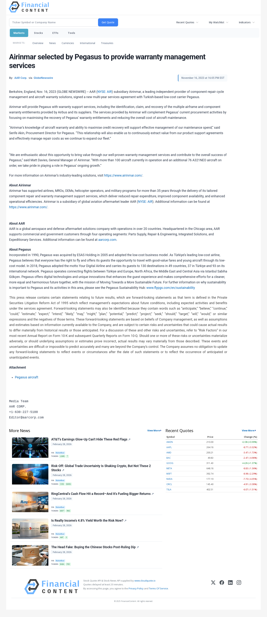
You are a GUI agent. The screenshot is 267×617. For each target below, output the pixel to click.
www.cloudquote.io (145, 588)
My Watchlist (216, 22)
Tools (71, 33)
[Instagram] (239, 594)
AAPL (169, 447)
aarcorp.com (107, 240)
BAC (168, 457)
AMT (62, 542)
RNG (69, 514)
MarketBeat (60, 453)
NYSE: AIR (104, 92)
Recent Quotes (185, 22)
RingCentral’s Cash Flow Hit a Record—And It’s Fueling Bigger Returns (103, 497)
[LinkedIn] (230, 594)
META (169, 468)
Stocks (38, 33)
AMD (168, 452)
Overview (37, 43)
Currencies (68, 43)
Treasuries (107, 43)
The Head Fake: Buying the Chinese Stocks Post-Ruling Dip (95, 553)
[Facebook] (222, 594)
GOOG (169, 463)
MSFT (63, 514)
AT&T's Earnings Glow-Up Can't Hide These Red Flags (91, 440)
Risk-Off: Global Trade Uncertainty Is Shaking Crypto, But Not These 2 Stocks (101, 470)
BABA (63, 570)
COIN (63, 486)
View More (153, 430)
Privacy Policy (136, 595)
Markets (19, 33)
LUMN (63, 457)
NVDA (169, 478)
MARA (69, 486)
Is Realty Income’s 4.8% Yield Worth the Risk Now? (89, 525)
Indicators (245, 22)
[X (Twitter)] (213, 594)
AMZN (169, 442)
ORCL (169, 484)
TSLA (168, 489)
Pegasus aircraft (26, 377)
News (52, 43)
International (87, 43)
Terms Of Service (158, 595)
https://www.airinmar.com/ (123, 175)
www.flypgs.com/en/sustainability (170, 288)
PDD (69, 570)
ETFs (55, 33)
